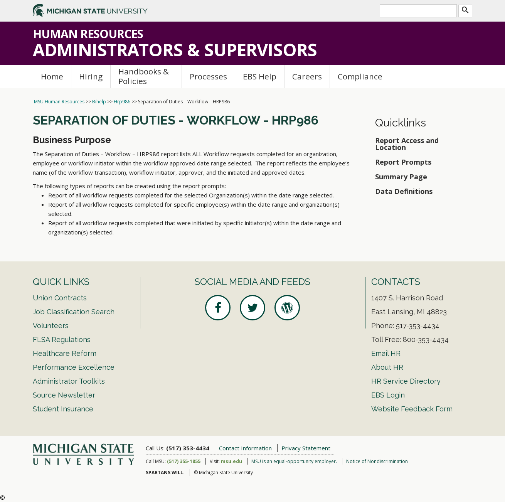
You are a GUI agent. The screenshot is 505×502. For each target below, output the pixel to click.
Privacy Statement (305, 448)
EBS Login (388, 395)
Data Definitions (404, 191)
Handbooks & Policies (143, 76)
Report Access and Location (407, 144)
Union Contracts (60, 298)
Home (52, 76)
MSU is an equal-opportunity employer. (294, 461)
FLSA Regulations (62, 339)
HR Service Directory (406, 381)
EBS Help (259, 76)
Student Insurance (63, 409)
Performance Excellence (73, 367)
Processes (208, 76)
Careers (307, 76)
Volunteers (51, 326)
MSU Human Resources (59, 101)
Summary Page (401, 176)
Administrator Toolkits (69, 381)
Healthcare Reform (64, 353)
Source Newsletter (64, 395)
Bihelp (99, 101)
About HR (387, 367)
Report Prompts (403, 162)
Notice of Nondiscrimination (377, 461)
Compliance (360, 76)
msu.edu (231, 461)
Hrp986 (122, 101)
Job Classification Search (73, 312)
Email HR (386, 353)
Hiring (91, 76)
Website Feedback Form (412, 409)
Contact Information (245, 448)
